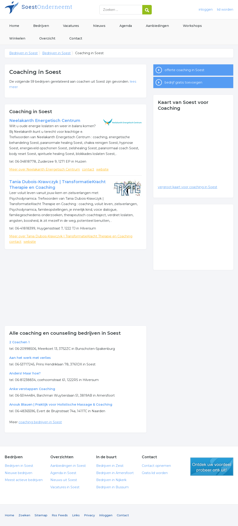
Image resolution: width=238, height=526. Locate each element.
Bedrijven (41, 26)
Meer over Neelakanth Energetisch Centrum (44, 169)
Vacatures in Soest (64, 487)
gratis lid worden (211, 467)
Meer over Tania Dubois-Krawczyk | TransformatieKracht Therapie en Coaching (70, 236)
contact (88, 169)
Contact (75, 38)
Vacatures (71, 26)
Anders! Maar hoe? (25, 373)
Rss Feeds (60, 515)
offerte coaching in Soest (184, 70)
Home (14, 26)
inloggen (206, 9)
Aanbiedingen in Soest (68, 466)
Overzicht (47, 38)
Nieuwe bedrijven (18, 473)
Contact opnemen (156, 466)
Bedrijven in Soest (61, 9)
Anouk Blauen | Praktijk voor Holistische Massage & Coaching (60, 404)
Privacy (89, 515)
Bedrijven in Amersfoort (115, 473)
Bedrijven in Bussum (112, 487)
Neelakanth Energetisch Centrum (44, 120)
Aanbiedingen (157, 26)
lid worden (225, 9)
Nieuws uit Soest (63, 480)
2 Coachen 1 (19, 342)
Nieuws (99, 26)
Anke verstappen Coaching (32, 389)
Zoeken (24, 515)
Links (76, 515)
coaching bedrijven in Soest (40, 422)
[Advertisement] (75, 287)
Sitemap (41, 515)
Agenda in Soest (63, 473)
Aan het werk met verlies (30, 358)
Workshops (192, 26)
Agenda (125, 26)
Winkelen (17, 38)
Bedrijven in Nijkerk (111, 480)
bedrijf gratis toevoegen (183, 82)
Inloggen (105, 515)
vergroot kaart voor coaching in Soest (187, 187)
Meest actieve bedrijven (24, 480)
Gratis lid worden (155, 473)
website (102, 169)
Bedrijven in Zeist (110, 466)
